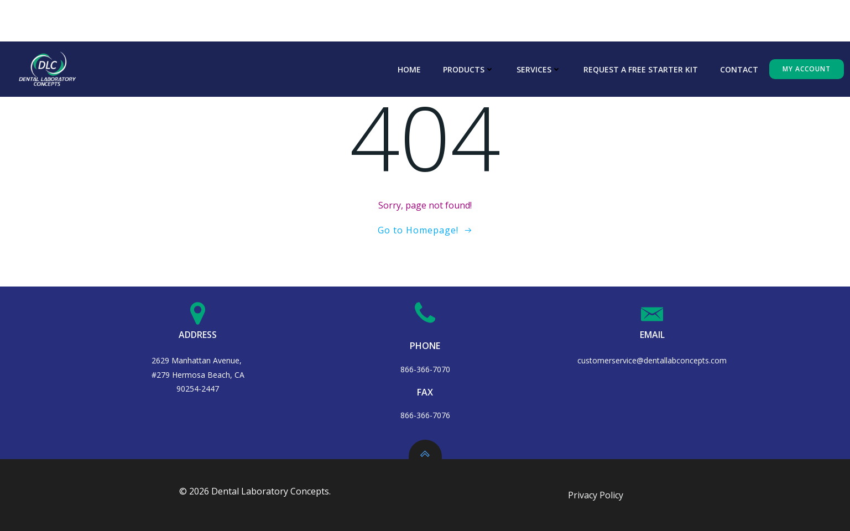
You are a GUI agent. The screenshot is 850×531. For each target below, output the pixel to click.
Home (409, 69)
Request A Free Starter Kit (640, 69)
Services (539, 69)
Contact (739, 69)
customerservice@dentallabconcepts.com (652, 360)
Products (468, 69)
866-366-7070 (425, 369)
